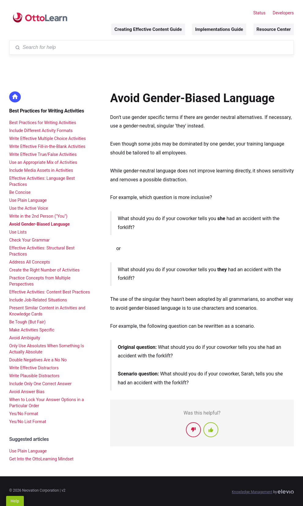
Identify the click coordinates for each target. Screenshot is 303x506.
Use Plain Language (28, 200)
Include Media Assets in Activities (41, 170)
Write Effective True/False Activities (43, 154)
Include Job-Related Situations (38, 299)
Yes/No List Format (27, 421)
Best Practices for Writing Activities (46, 111)
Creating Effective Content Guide (148, 29)
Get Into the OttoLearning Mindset (41, 458)
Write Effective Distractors (34, 367)
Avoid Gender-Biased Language (39, 224)
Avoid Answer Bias (26, 391)
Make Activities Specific (31, 329)
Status (259, 12)
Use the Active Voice (28, 208)
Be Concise (20, 192)
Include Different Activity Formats (41, 130)
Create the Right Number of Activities (44, 270)
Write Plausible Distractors (34, 375)
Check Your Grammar (29, 240)
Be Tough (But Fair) (27, 321)
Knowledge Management (252, 492)
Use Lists (18, 232)
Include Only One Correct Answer (40, 383)
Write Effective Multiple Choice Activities (47, 138)
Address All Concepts (29, 262)
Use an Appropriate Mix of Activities (43, 162)
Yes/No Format (23, 413)
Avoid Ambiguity (24, 337)
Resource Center (274, 29)
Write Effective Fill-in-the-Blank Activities (47, 146)
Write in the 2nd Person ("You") (38, 216)
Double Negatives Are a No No (38, 359)
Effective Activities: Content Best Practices (49, 292)
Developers (283, 12)
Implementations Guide (219, 29)
